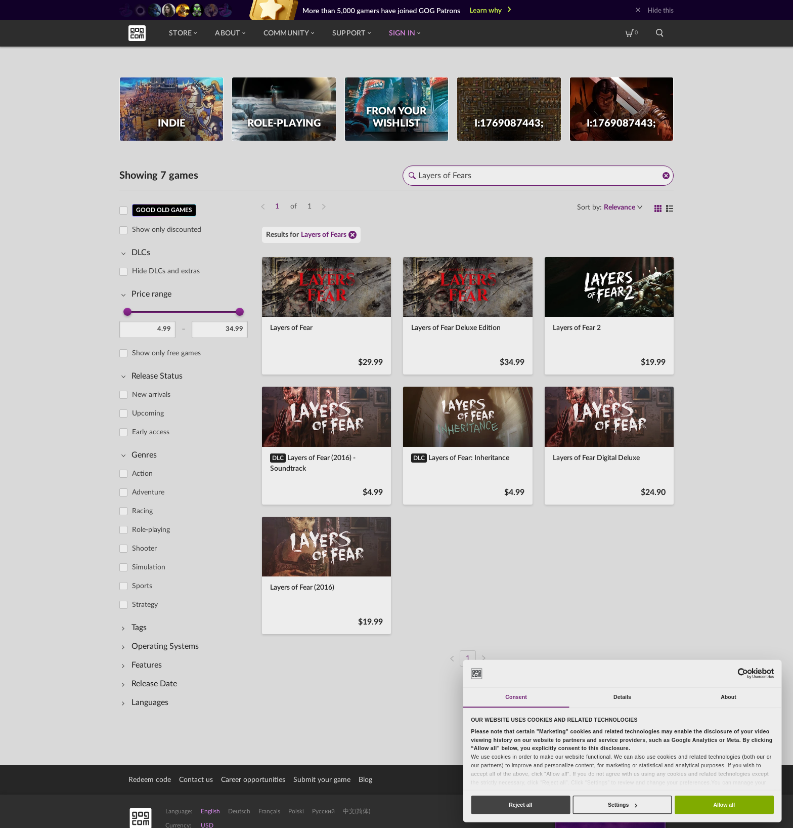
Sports (142, 586)
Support (351, 33)
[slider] (127, 312)
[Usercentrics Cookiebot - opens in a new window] (743, 673)
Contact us (196, 779)
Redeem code (149, 779)
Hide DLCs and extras (166, 271)
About (230, 33)
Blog (365, 779)
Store (183, 33)
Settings (622, 805)
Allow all (724, 805)
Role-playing (151, 529)
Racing (142, 511)
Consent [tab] (515, 697)
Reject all (520, 805)
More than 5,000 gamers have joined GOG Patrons (381, 10)
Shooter (144, 548)
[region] (186, 460)
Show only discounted (166, 229)
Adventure (148, 492)
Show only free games (166, 353)
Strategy (145, 604)
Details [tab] (622, 697)
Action (142, 473)
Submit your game (321, 779)
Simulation (148, 567)
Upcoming (148, 413)
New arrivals (151, 394)
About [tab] (728, 697)
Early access (150, 432)
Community (288, 33)
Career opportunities (253, 779)
